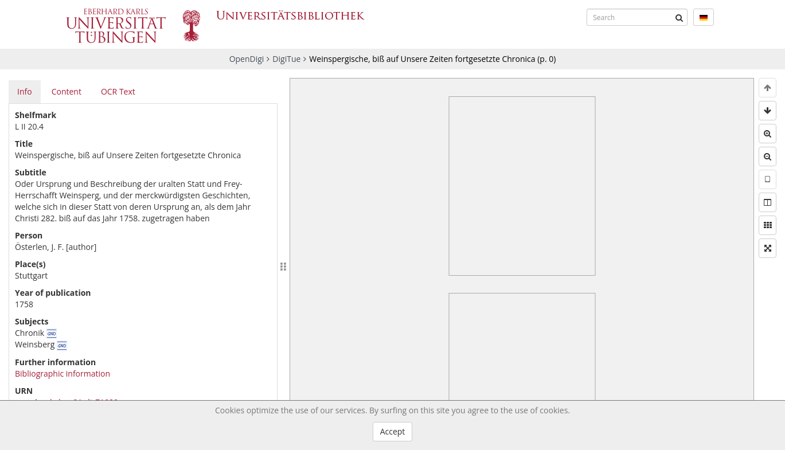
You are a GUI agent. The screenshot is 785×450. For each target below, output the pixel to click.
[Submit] (679, 17)
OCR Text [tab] (118, 91)
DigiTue (286, 58)
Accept (392, 431)
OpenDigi (246, 58)
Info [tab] (24, 91)
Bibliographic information (62, 373)
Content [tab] (66, 91)
